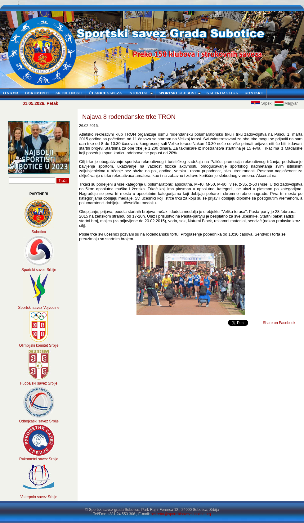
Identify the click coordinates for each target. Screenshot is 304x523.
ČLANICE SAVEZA (105, 93)
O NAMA (11, 93)
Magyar (286, 103)
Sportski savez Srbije (38, 270)
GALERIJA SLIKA (222, 93)
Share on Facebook (279, 323)
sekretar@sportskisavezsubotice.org (181, 514)
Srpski (262, 103)
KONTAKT (253, 93)
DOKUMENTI (37, 93)
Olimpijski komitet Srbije (38, 345)
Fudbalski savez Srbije (38, 383)
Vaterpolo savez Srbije (38, 497)
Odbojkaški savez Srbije (39, 421)
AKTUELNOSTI (69, 93)
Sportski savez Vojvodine (38, 307)
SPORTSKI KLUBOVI (180, 93)
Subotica (39, 232)
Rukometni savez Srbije (38, 459)
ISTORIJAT (141, 93)
